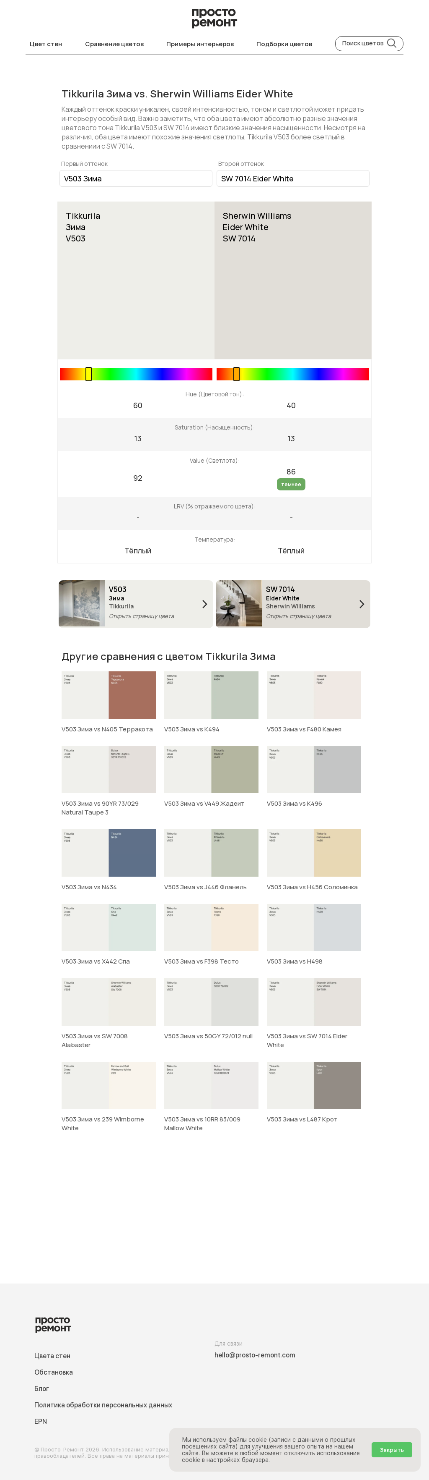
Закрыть (392, 1449)
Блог (41, 1389)
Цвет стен (46, 43)
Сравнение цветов (114, 43)
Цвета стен (52, 1356)
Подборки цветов (284, 43)
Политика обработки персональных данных (103, 1405)
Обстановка (53, 1372)
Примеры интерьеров (200, 43)
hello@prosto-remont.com (254, 1355)
